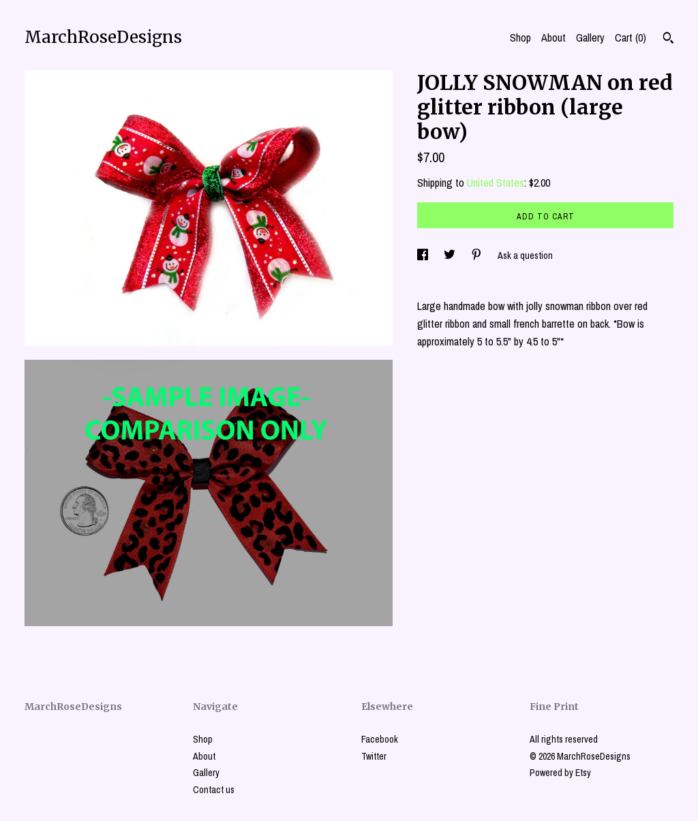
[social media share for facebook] (423, 255)
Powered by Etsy (560, 772)
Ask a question (525, 255)
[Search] (668, 39)
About (553, 37)
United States (495, 182)
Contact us (213, 790)
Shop (520, 37)
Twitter (373, 756)
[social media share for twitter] (450, 255)
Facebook (379, 739)
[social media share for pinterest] (477, 255)
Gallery (590, 37)
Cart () (630, 37)
